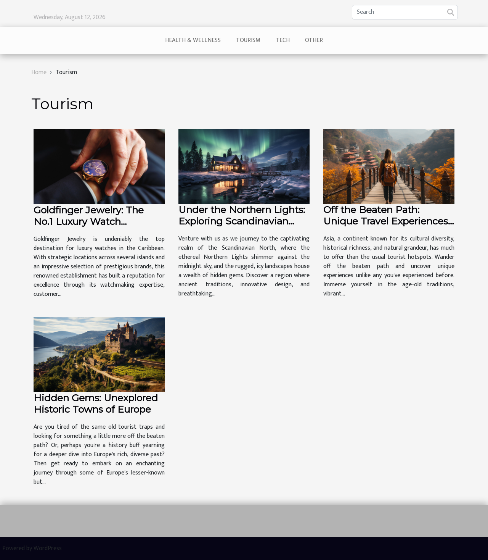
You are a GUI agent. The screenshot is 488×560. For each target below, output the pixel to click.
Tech (283, 40)
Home (39, 72)
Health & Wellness (193, 40)
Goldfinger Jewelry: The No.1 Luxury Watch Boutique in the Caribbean (95, 221)
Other (314, 40)
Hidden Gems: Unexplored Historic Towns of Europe (96, 403)
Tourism (248, 40)
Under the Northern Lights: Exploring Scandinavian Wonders (241, 221)
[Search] (405, 12)
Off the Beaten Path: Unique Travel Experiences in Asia (385, 221)
